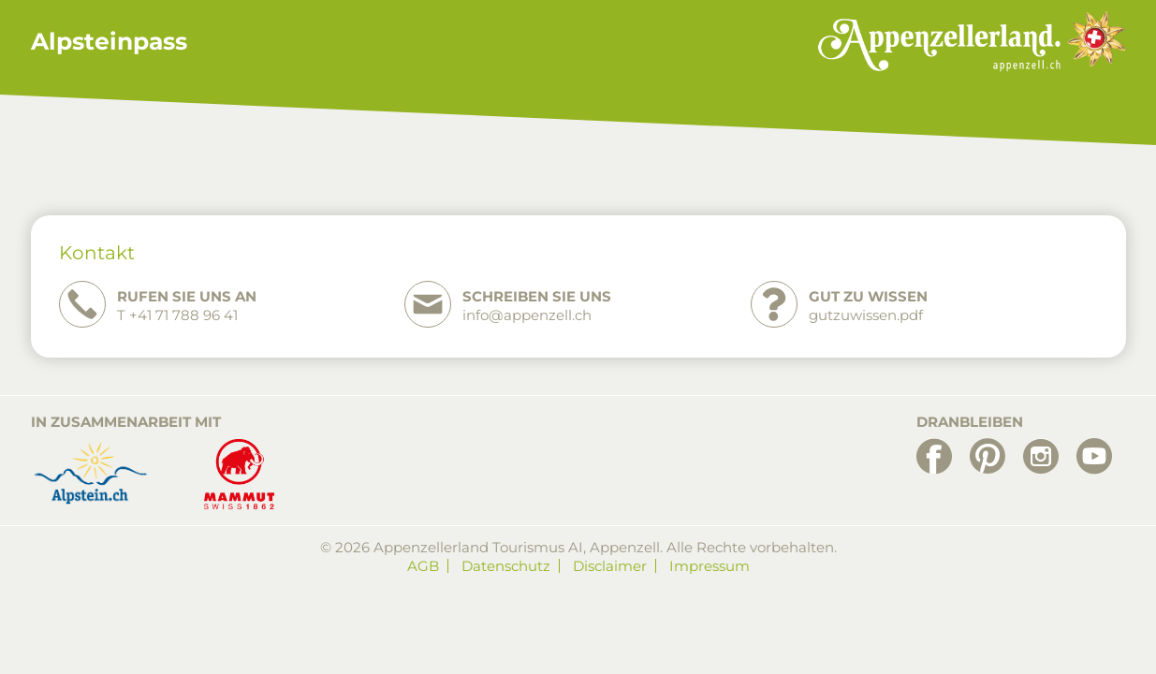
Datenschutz (505, 566)
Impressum (709, 566)
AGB (423, 566)
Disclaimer (610, 566)
